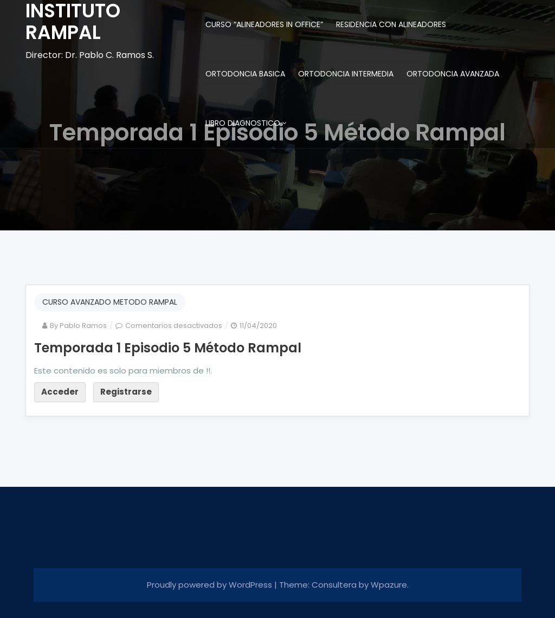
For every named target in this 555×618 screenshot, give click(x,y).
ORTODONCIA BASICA (245, 73)
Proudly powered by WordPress (210, 584)
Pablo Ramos (83, 325)
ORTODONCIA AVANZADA (452, 73)
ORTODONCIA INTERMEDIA (345, 73)
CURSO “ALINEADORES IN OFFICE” (264, 24)
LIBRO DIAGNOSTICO (242, 123)
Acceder (60, 391)
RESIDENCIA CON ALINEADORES (391, 24)
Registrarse (126, 391)
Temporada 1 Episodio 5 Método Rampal (167, 348)
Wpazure (389, 584)
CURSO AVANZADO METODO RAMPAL (109, 302)
